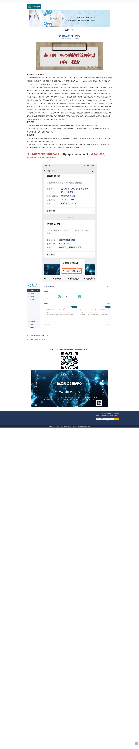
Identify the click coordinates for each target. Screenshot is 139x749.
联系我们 (108, 6)
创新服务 (90, 6)
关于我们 (99, 6)
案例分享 (81, 6)
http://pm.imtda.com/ (75, 170)
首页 (64, 6)
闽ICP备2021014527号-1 (76, 427)
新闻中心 (72, 6)
